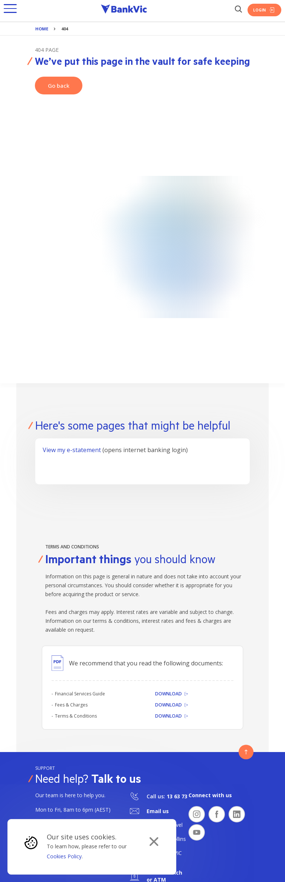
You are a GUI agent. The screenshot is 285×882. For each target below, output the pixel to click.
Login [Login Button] (264, 10)
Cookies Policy (64, 856)
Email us (158, 811)
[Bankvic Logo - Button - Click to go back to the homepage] (124, 10)
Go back (58, 85)
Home (41, 28)
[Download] (172, 694)
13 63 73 (177, 796)
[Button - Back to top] (246, 752)
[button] (10, 10)
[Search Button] (238, 10)
